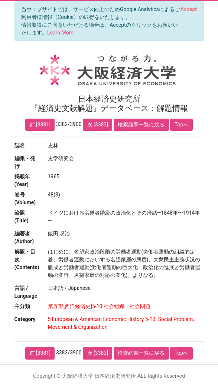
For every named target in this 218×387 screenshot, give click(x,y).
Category (25, 319)
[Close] (188, 9)
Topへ (182, 125)
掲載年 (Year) (22, 180)
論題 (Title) (21, 217)
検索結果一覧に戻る (141, 125)
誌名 (19, 145)
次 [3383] (97, 125)
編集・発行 (24, 162)
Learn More (60, 33)
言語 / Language (26, 292)
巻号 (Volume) (25, 198)
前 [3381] (40, 125)
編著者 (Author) (24, 237)
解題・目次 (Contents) (26, 259)
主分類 (22, 306)
